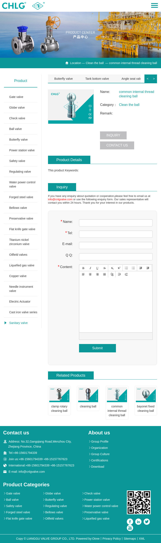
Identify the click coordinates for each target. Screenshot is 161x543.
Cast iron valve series (23, 312)
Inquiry (113, 135)
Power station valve (22, 150)
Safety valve (17, 161)
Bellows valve (18, 207)
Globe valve (17, 107)
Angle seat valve (132, 78)
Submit (97, 348)
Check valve (17, 118)
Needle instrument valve (21, 289)
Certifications (98, 460)
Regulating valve (20, 171)
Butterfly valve (18, 139)
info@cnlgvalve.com (60, 199)
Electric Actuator (19, 301)
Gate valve (16, 97)
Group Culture (99, 454)
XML (142, 538)
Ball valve (15, 129)
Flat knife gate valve (22, 229)
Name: (67, 221)
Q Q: (69, 255)
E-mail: (67, 244)
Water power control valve (22, 184)
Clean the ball (95, 63)
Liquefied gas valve (21, 265)
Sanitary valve (18, 323)
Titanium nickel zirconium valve (19, 242)
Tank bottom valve (97, 78)
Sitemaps (130, 538)
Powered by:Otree (88, 538)
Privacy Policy (112, 538)
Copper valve (18, 276)
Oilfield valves (18, 254)
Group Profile (98, 441)
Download (96, 466)
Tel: (69, 233)
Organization (98, 447)
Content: (65, 266)
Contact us (117, 145)
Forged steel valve (21, 197)
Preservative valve (21, 218)
